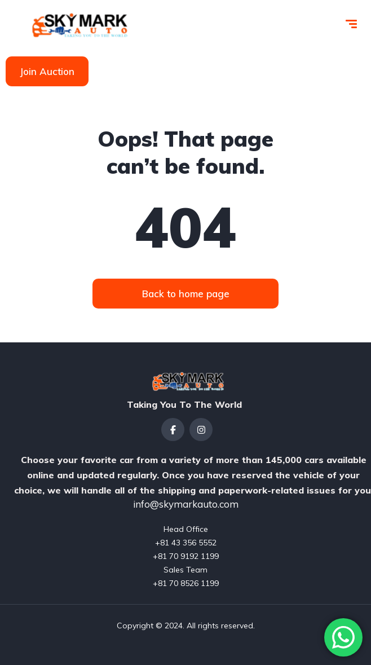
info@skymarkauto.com (185, 504)
